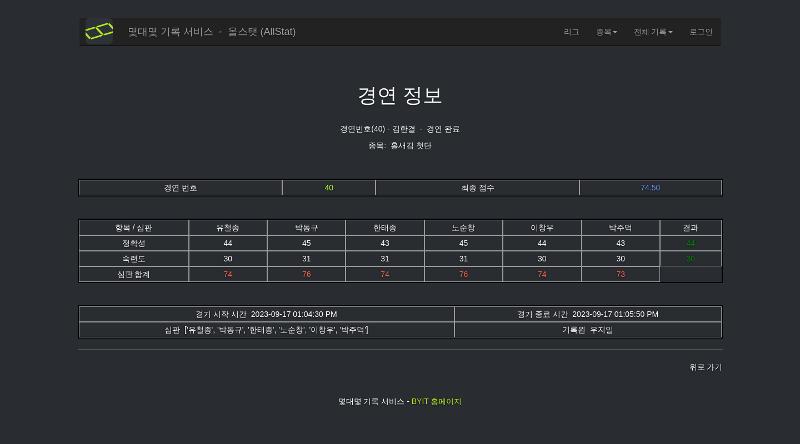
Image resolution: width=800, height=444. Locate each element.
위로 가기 (706, 366)
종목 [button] (606, 31)
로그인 (701, 31)
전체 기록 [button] (653, 31)
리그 (571, 31)
